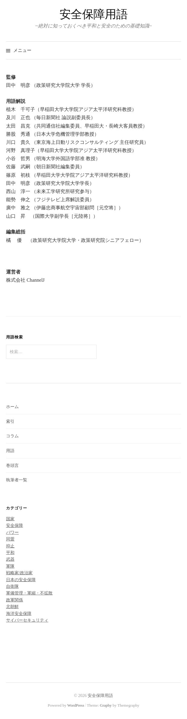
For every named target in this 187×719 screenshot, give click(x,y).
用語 (10, 450)
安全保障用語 (94, 14)
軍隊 (10, 566)
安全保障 (14, 525)
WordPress (75, 705)
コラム (12, 436)
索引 (10, 421)
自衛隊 (12, 586)
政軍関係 (14, 600)
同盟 (10, 539)
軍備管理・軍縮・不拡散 (29, 593)
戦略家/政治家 (19, 573)
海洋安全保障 (18, 613)
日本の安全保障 (21, 580)
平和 (10, 552)
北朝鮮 (12, 606)
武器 (10, 559)
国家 (10, 519)
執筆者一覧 (16, 480)
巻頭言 (12, 465)
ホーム (12, 406)
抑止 (10, 546)
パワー (12, 532)
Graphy (106, 705)
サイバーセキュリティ (27, 620)
